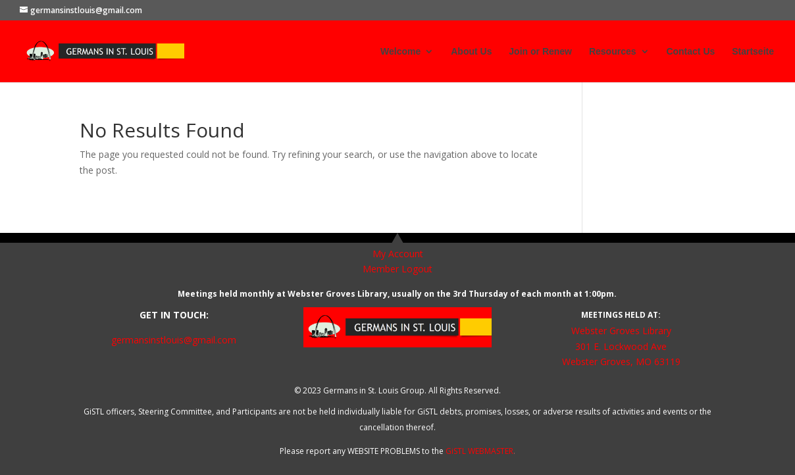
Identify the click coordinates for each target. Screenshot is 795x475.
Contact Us (690, 52)
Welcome (400, 52)
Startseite (753, 52)
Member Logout (397, 268)
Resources (612, 52)
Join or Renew (540, 52)
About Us (471, 52)
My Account (397, 253)
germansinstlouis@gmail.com (173, 340)
